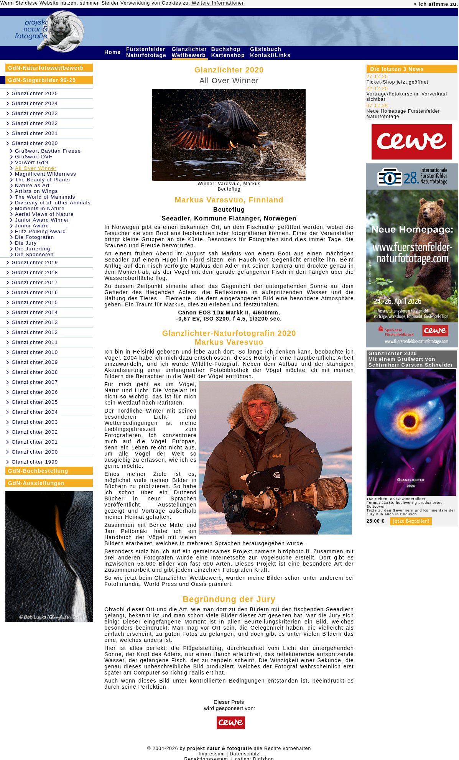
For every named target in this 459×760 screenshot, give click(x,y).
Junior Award (32, 226)
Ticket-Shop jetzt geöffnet (397, 82)
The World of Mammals (45, 197)
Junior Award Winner (42, 220)
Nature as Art (32, 185)
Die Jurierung (32, 249)
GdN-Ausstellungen (36, 483)
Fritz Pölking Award (40, 231)
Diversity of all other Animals (52, 203)
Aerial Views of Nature (44, 214)
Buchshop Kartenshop (229, 52)
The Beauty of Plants (42, 180)
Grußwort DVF (34, 157)
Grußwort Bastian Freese (48, 151)
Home (113, 52)
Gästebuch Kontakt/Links (271, 52)
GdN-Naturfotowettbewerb (46, 68)
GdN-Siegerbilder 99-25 (42, 80)
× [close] (415, 4)
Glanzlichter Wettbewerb (190, 52)
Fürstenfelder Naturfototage (147, 52)
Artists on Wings (36, 191)
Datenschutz (245, 754)
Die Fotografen (34, 237)
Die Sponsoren (34, 254)
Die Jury (26, 243)
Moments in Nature (40, 208)
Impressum (212, 754)
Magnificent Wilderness (45, 174)
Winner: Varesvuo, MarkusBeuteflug (229, 186)
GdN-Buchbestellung (38, 471)
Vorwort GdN (31, 162)
